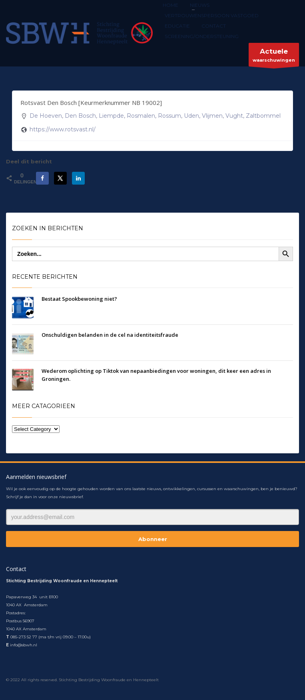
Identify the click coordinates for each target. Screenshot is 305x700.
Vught (234, 115)
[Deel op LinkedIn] (78, 178)
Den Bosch (80, 115)
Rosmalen (141, 115)
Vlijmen (212, 115)
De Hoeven (46, 115)
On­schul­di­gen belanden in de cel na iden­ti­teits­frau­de (110, 334)
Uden (191, 115)
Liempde (111, 115)
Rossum (169, 115)
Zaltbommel (263, 115)
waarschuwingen (274, 56)
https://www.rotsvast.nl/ (63, 129)
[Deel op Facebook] (42, 178)
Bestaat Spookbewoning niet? (79, 298)
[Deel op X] (60, 178)
